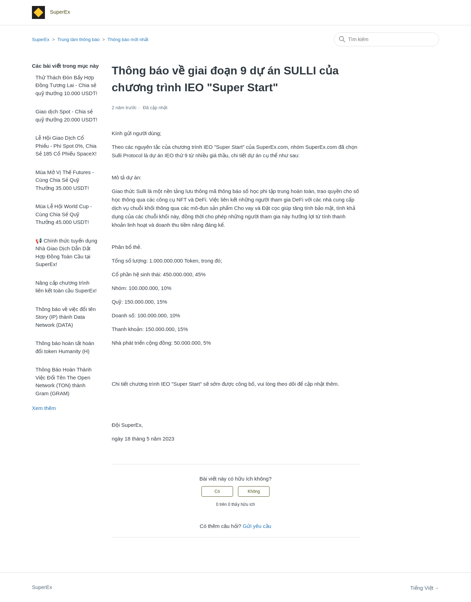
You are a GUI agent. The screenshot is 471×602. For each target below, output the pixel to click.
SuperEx (40, 39)
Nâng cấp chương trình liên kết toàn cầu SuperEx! (66, 287)
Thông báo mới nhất (127, 39)
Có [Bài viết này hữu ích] (217, 491)
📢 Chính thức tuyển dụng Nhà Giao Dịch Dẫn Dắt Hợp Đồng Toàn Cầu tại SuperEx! (66, 252)
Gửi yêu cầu (257, 526)
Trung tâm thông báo (78, 39)
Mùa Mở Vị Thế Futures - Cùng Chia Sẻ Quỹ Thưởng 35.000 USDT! (64, 180)
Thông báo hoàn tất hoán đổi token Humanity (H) (64, 347)
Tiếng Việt (424, 588)
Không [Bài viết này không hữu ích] (254, 491)
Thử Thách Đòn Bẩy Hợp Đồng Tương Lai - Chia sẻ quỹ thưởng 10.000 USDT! (66, 85)
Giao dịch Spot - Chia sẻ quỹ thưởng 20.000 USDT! (66, 115)
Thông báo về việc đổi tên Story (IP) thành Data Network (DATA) (65, 317)
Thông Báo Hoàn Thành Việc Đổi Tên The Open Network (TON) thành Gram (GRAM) (63, 381)
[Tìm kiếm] (386, 39)
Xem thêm (44, 408)
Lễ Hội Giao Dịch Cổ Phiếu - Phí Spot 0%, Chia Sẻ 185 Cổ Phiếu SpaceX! (66, 146)
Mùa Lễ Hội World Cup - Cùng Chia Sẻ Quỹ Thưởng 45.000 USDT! (63, 214)
